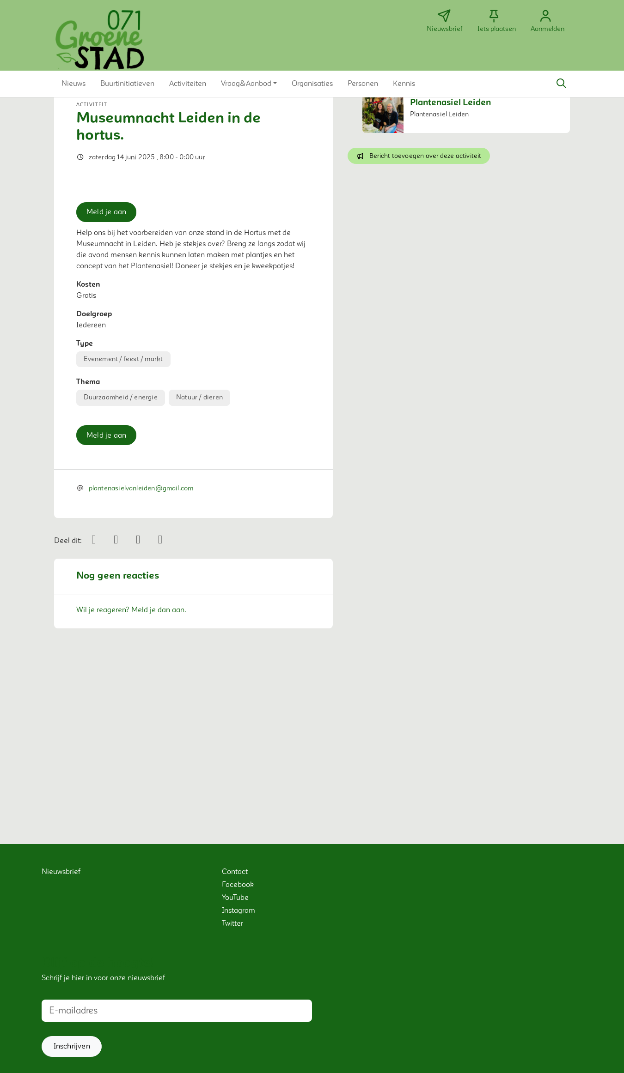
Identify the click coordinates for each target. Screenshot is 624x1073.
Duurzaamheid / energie (120, 562)
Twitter (232, 923)
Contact (235, 871)
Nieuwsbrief (61, 871)
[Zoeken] (561, 83)
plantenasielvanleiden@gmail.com (141, 653)
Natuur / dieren (199, 562)
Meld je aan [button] (106, 376)
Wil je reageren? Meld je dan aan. (131, 774)
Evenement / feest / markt (123, 523)
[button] (73, 83)
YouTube (235, 897)
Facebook (238, 884)
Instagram (238, 910)
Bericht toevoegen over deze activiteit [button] (418, 156)
